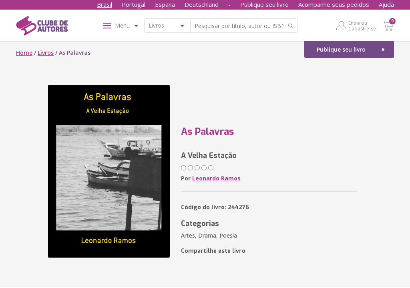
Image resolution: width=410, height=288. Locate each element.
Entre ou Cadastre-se (362, 26)
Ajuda (386, 4)
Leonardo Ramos (216, 178)
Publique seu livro (264, 4)
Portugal (133, 4)
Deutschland (202, 4)
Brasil (104, 4)
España (165, 4)
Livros (46, 52)
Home (24, 52)
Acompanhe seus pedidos (333, 4)
